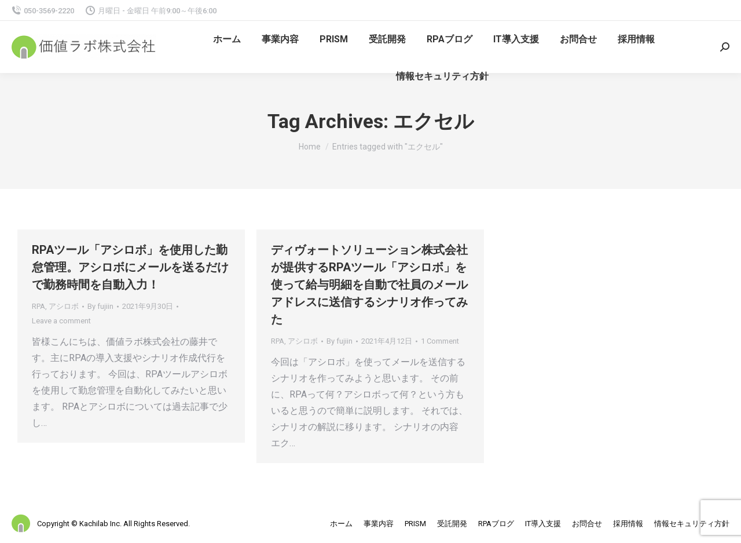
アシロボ (64, 306)
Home (310, 146)
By (100, 306)
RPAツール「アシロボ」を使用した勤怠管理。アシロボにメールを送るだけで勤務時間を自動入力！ (130, 267)
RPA (38, 306)
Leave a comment (61, 320)
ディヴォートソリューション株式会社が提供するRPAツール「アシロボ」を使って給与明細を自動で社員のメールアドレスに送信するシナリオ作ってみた (369, 284)
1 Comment (440, 341)
